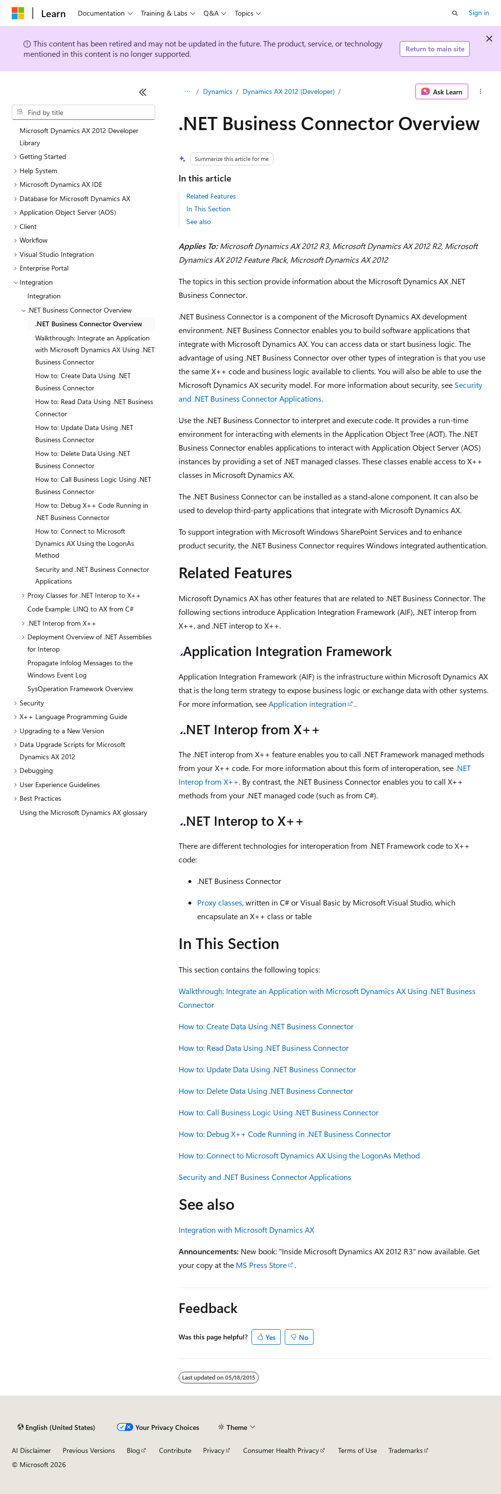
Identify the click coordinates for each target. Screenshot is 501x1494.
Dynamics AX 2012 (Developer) (289, 91)
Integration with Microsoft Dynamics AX (246, 1229)
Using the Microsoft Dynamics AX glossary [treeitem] (83, 812)
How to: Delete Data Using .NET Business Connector (266, 1091)
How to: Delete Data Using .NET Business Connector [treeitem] (82, 459)
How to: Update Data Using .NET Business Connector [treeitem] (84, 433)
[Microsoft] (18, 13)
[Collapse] (143, 92)
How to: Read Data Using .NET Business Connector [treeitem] (94, 407)
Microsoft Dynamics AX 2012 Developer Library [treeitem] (79, 136)
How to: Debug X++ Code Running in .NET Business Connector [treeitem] (91, 511)
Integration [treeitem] (44, 295)
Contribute (175, 1450)
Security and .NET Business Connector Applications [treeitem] (92, 575)
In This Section (208, 208)
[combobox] (83, 112)
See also (198, 221)
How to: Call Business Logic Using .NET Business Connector (279, 1112)
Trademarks (405, 1450)
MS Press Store (261, 1265)
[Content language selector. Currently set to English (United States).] (56, 1427)
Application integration (307, 704)
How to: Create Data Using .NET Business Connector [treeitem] (83, 381)
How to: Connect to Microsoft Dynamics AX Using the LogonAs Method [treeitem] (84, 543)
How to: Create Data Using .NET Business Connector (266, 1026)
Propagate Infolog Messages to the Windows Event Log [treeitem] (80, 668)
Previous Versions (89, 1450)
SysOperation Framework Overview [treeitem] (80, 688)
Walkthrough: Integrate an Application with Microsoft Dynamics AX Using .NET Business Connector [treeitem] (95, 349)
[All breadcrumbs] (187, 91)
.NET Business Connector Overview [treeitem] (88, 323)
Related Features (211, 196)
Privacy (214, 1450)
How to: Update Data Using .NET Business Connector (267, 1069)
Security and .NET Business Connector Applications (265, 1177)
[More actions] (480, 91)
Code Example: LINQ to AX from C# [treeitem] (80, 608)
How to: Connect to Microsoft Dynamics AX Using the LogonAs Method (299, 1155)
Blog (133, 1450)
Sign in (479, 12)
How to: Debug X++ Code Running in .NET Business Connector (285, 1134)
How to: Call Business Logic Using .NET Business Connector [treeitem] (93, 485)
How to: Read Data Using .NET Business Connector (264, 1047)
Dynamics (217, 91)
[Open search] (455, 13)
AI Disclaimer (31, 1450)
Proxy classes (219, 902)
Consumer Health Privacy (281, 1450)
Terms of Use (357, 1450)
